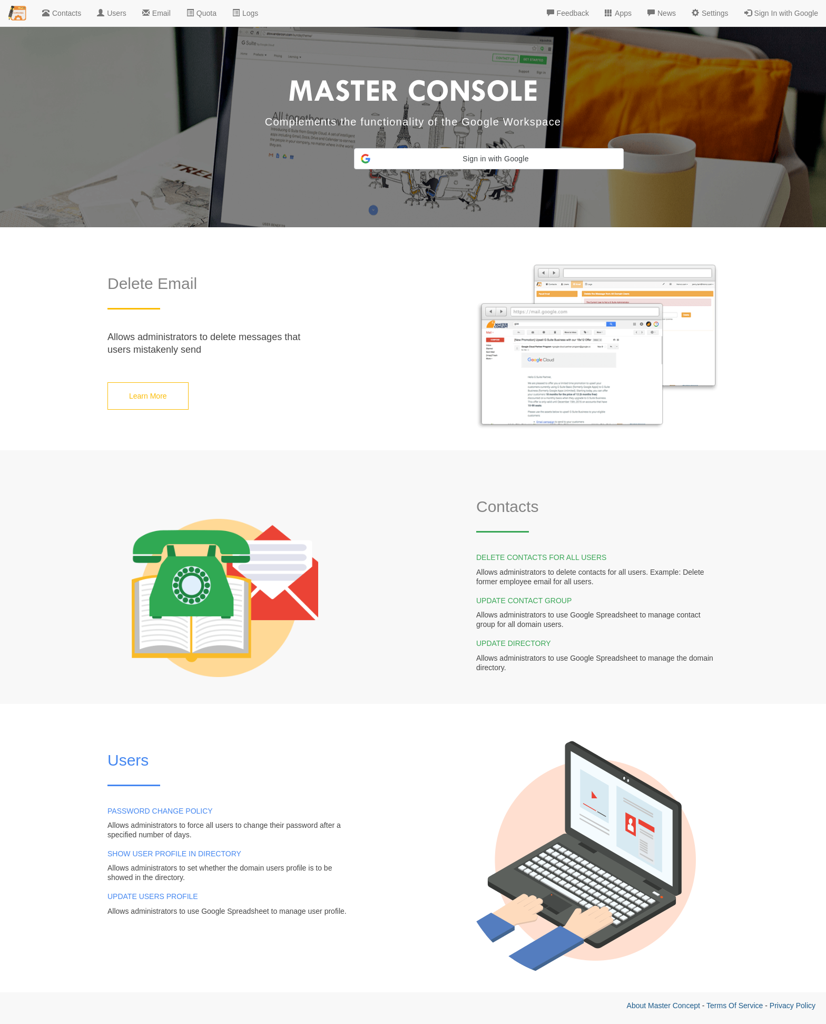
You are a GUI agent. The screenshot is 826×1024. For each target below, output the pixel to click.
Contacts (61, 13)
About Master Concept (663, 1005)
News (661, 13)
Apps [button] (618, 13)
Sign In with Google (781, 13)
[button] (489, 158)
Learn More (148, 396)
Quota (201, 13)
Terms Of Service (734, 1005)
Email (156, 13)
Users (111, 13)
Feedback (568, 13)
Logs (245, 13)
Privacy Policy (792, 1005)
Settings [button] (710, 13)
